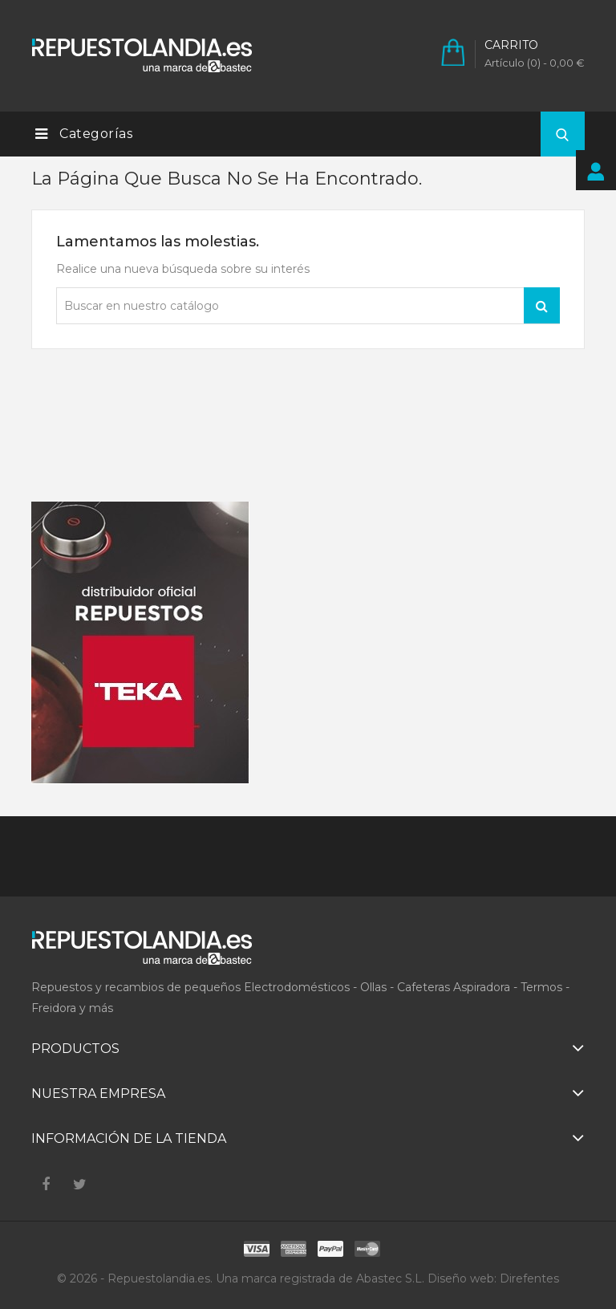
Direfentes (529, 1278)
